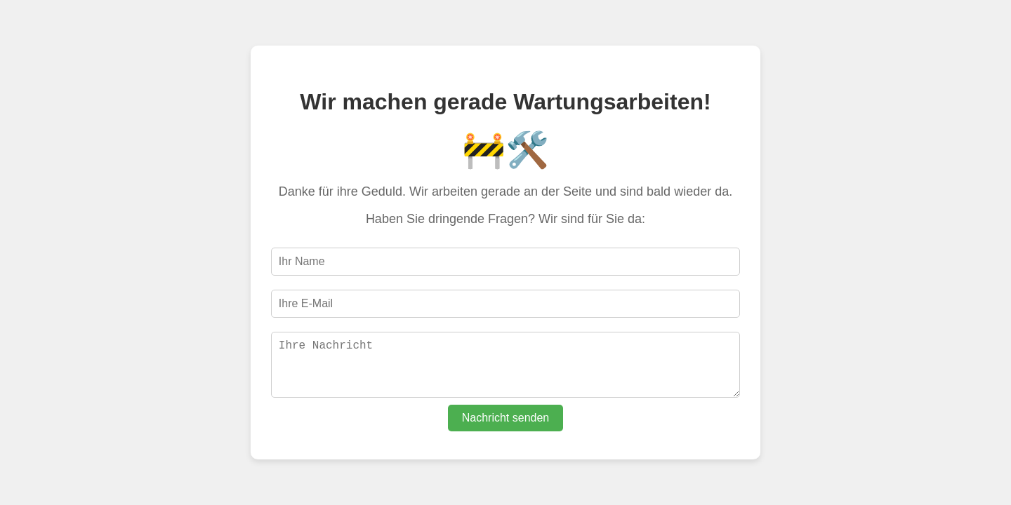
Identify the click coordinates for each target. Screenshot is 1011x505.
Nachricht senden (506, 423)
